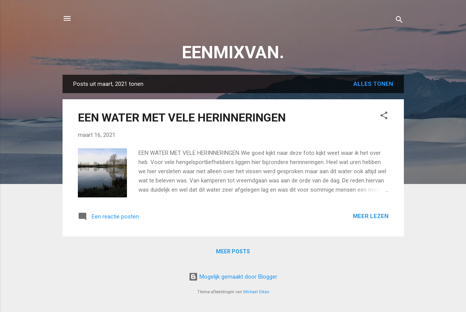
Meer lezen (371, 216)
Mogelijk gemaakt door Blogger (233, 276)
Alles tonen (373, 83)
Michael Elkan (256, 291)
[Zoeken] (399, 21)
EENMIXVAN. (233, 52)
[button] (384, 117)
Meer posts (233, 251)
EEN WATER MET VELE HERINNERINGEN (182, 117)
